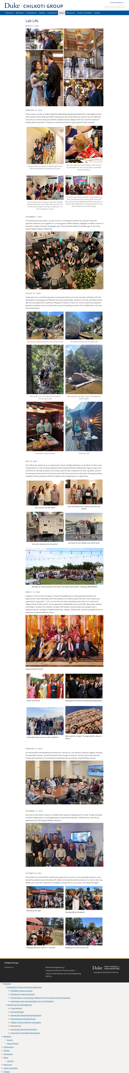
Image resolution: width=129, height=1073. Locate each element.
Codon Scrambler (84, 13)
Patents (42, 13)
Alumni (10, 1040)
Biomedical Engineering (54, 967)
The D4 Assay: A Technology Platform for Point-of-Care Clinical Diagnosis (40, 998)
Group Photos (12, 1043)
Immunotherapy (17, 1012)
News (61, 13)
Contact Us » (9, 967)
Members (20, 13)
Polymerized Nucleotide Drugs (23, 1019)
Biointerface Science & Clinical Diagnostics (24, 987)
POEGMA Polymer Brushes (21, 991)
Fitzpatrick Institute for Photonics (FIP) (60, 970)
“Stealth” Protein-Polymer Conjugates (26, 1022)
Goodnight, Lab (53, 226)
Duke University (116, 2)
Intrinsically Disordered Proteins (24, 1029)
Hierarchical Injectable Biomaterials (25, 1033)
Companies (52, 13)
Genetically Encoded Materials (19, 1005)
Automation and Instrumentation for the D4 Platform (32, 1001)
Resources (70, 13)
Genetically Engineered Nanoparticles (26, 1015)
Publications (31, 13)
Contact (97, 13)
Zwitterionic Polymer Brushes (23, 994)
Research (9, 13)
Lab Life (10, 1061)
